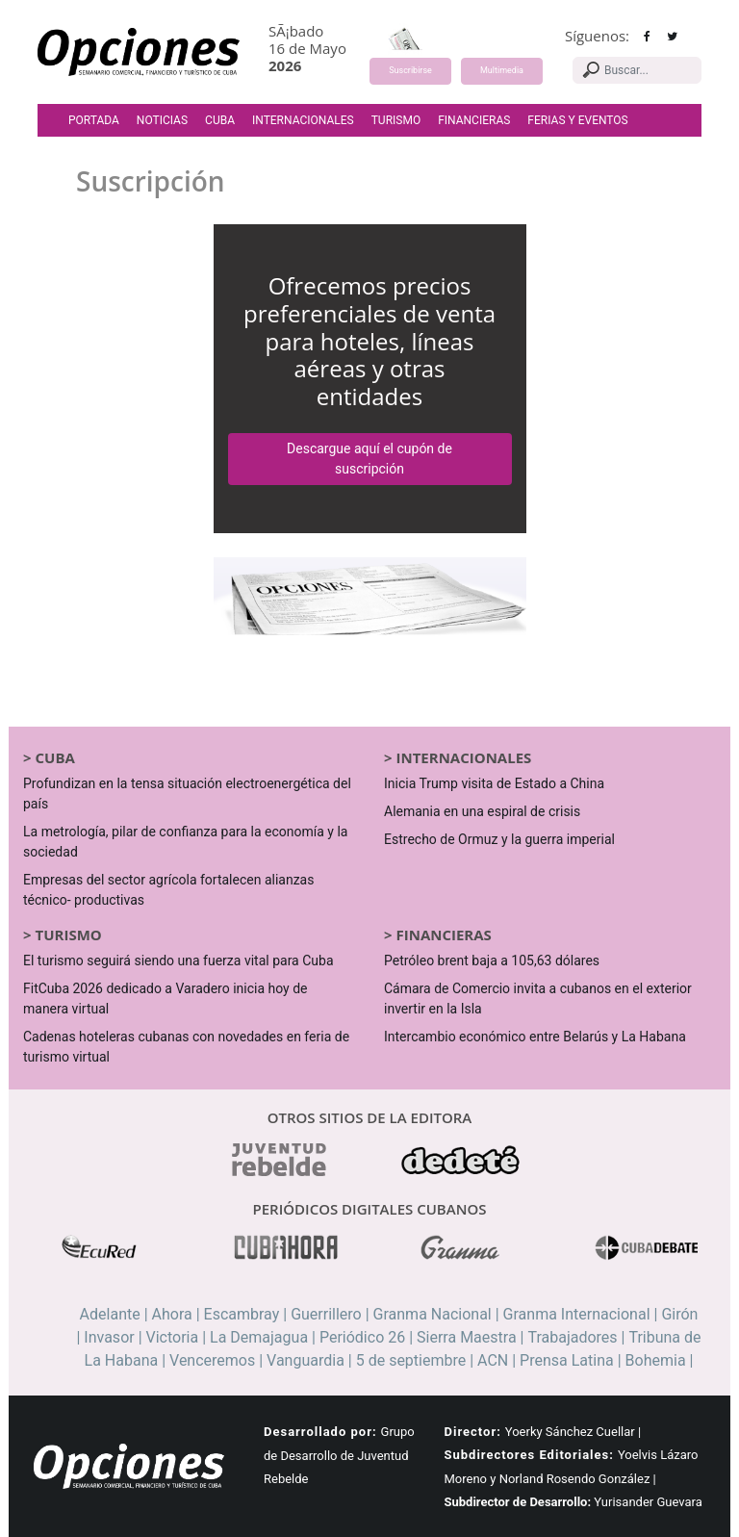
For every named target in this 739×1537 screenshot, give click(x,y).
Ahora (172, 1314)
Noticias (162, 120)
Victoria (172, 1337)
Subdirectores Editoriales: (529, 1454)
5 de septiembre (411, 1360)
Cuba (220, 120)
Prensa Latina (567, 1360)
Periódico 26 (362, 1337)
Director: (473, 1431)
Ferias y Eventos (577, 120)
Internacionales (303, 120)
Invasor (109, 1337)
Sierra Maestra (467, 1337)
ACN (492, 1360)
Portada (93, 120)
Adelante (110, 1314)
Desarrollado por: (320, 1431)
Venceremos (212, 1360)
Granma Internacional (576, 1314)
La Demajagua (259, 1337)
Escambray (242, 1314)
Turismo (395, 120)
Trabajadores (572, 1337)
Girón (679, 1314)
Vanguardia (305, 1360)
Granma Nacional (432, 1314)
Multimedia (501, 70)
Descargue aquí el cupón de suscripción (369, 458)
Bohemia (655, 1360)
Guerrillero (326, 1314)
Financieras (474, 120)
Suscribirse (410, 70)
